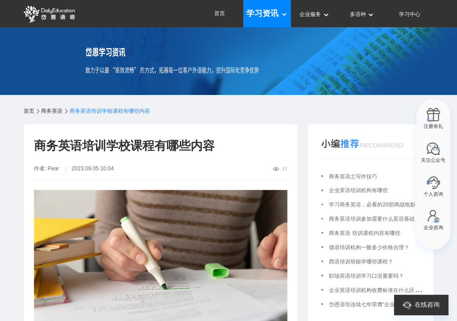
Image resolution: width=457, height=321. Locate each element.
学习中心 (409, 14)
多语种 (362, 14)
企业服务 (314, 14)
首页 (219, 13)
